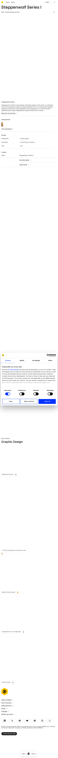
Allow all (47, 401)
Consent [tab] (8, 360)
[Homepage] (29, 753)
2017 (21, 146)
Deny (10, 401)
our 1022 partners (13, 369)
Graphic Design (24, 138)
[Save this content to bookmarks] (54, 12)
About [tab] (50, 360)
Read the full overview (9, 113)
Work (3, 12)
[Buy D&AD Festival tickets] (10, 2)
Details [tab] (22, 360)
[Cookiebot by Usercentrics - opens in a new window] (48, 355)
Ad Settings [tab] (36, 360)
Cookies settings (9, 734)
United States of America (27, 142)
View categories (7, 129)
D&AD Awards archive (13, 12)
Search (33, 753)
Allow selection (29, 401)
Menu (24, 753)
